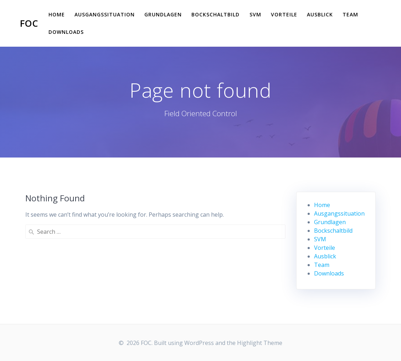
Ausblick (320, 14)
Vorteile (284, 14)
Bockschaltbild (215, 14)
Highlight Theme (259, 343)
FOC (29, 23)
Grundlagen (163, 14)
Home (56, 14)
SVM (255, 14)
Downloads (66, 32)
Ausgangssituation (104, 14)
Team (350, 14)
